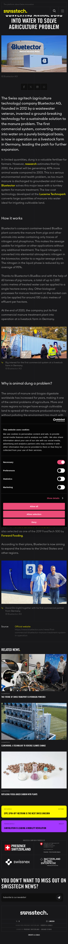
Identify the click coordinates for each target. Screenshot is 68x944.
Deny (34, 522)
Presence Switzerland (31, 929)
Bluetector (8, 185)
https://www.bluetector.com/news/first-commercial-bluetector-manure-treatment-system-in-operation (40, 633)
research (31, 164)
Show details (53, 498)
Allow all (34, 506)
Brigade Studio (46, 929)
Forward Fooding (12, 535)
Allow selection (34, 514)
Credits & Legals (46, 925)
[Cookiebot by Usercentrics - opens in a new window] (53, 420)
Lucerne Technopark (52, 194)
